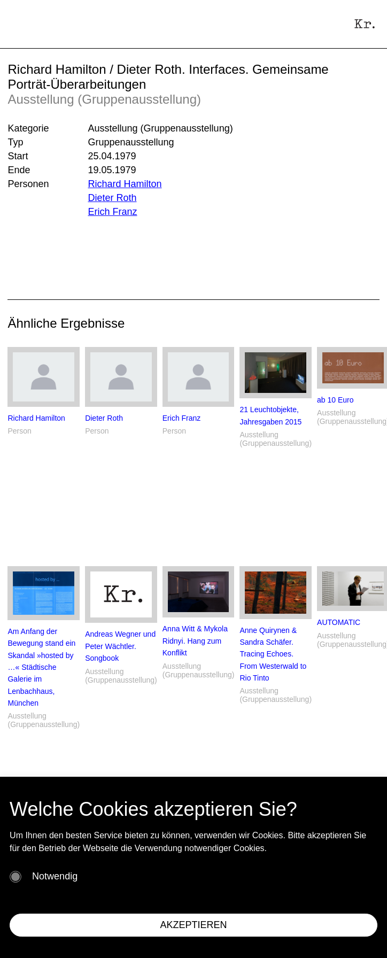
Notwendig (55, 876)
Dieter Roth (112, 197)
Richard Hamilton (124, 184)
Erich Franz (112, 211)
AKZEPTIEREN (193, 925)
